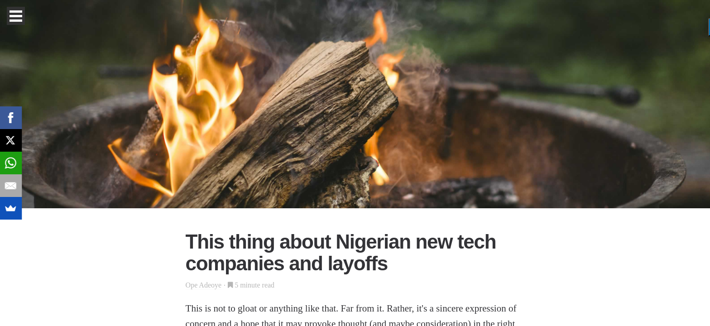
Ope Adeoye (204, 285)
